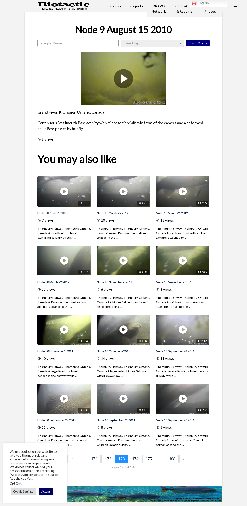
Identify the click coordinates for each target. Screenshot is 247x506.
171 (94, 458)
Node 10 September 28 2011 (175, 351)
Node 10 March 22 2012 (53, 282)
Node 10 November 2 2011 (174, 282)
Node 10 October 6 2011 (113, 351)
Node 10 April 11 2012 (52, 213)
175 (148, 458)
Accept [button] (45, 491)
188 (172, 458)
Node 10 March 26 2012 (172, 213)
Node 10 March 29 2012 (113, 213)
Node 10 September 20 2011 (175, 420)
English (200, 3)
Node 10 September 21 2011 (116, 420)
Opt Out (15, 483)
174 (135, 458)
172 (108, 458)
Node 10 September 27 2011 (56, 420)
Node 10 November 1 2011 (55, 351)
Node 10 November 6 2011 (114, 282)
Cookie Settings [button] (23, 491)
